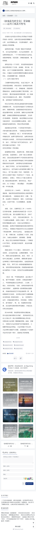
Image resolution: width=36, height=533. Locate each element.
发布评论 (29, 483)
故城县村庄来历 (8, 348)
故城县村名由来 (19, 345)
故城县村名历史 (17, 342)
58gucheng (29, 366)
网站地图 (17, 526)
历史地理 (10, 16)
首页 (4, 16)
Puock (21, 529)
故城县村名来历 (8, 345)
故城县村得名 (18, 348)
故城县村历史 (7, 342)
